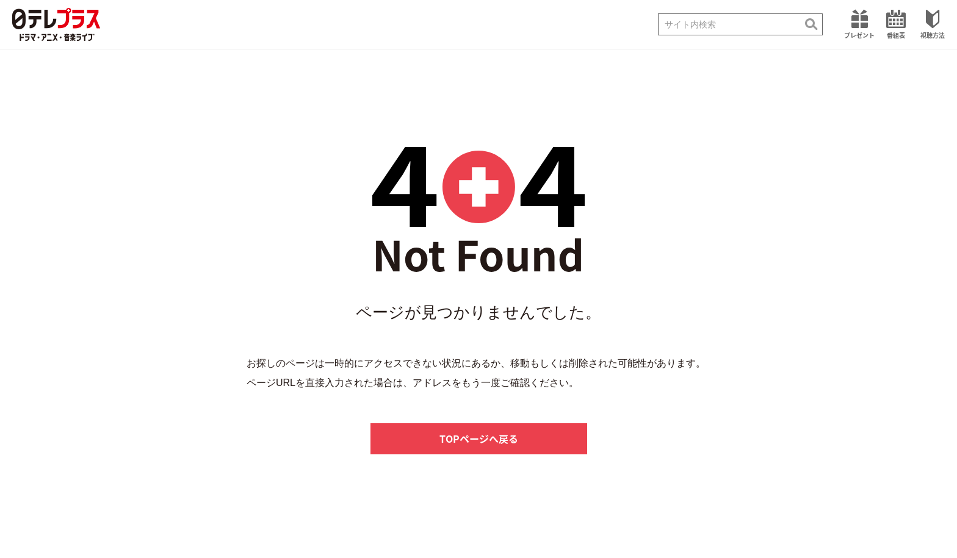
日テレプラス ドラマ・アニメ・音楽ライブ (56, 24)
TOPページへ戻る (478, 438)
